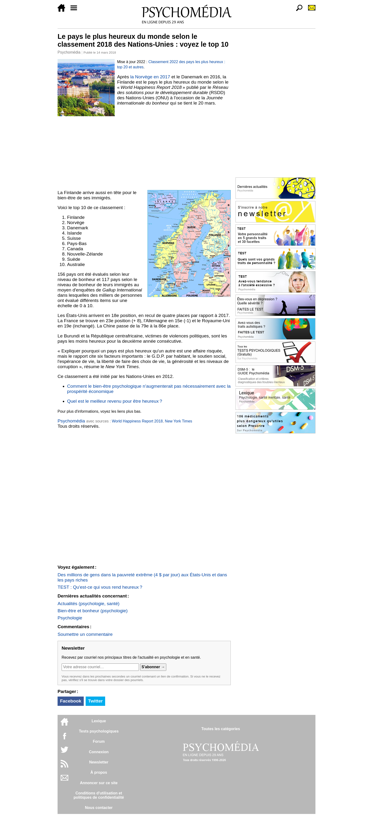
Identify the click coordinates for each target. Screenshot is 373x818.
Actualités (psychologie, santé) (88, 603)
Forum (99, 741)
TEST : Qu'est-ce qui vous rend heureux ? (100, 587)
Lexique (99, 721)
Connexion (99, 752)
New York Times (178, 421)
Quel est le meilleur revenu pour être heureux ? (114, 401)
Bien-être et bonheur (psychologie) (93, 610)
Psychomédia (69, 52)
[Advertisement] (144, 152)
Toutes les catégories (220, 729)
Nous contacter (99, 808)
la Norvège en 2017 (150, 76)
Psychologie (70, 617)
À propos (98, 772)
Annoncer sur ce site (99, 783)
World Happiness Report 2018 (137, 421)
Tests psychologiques (99, 731)
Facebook (70, 700)
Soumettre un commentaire (85, 634)
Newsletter (98, 762)
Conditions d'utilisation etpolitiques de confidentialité (99, 795)
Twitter (95, 700)
